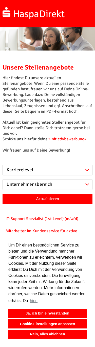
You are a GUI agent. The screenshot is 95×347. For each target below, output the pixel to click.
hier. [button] (33, 301)
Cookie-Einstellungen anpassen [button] (47, 324)
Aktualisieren (47, 199)
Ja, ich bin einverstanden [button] (47, 313)
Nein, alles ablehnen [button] (47, 334)
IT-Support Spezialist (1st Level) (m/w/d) (42, 219)
